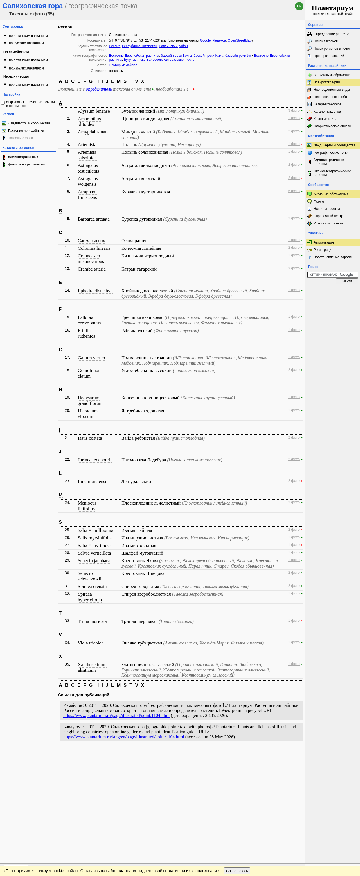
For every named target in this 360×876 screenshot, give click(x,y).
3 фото (294, 110)
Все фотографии (327, 82)
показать (116, 71)
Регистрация (323, 250)
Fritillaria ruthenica (86, 333)
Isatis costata (90, 438)
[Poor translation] (21, 797)
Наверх (296, 755)
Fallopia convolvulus (89, 320)
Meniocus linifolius (87, 505)
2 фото (294, 131)
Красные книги (325, 119)
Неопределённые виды (332, 90)
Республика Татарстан (139, 46)
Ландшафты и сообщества (29, 123)
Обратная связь (43, 755)
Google (205, 40)
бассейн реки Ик (238, 56)
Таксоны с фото (20, 138)
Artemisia (87, 144)
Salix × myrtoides (94, 545)
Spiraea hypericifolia (90, 596)
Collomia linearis (94, 248)
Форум (319, 201)
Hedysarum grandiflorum (90, 400)
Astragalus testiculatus (88, 168)
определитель (99, 89)
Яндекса (219, 40)
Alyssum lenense (94, 111)
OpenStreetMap (240, 40)
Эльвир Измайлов (123, 65)
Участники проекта (328, 223)
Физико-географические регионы (332, 173)
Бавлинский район (173, 46)
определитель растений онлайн (333, 9)
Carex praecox (91, 240)
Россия (114, 46)
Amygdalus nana (93, 132)
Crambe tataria (91, 269)
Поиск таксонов (326, 41)
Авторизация (324, 242)
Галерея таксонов (327, 104)
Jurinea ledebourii (95, 459)
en (299, 6)
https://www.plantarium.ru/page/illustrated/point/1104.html (116, 715)
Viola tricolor (90, 643)
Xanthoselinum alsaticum (92, 667)
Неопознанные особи (330, 97)
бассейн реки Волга (176, 56)
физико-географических (27, 164)
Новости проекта (327, 209)
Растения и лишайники (26, 131)
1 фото (294, 118)
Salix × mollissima (95, 530)
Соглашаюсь (237, 767)
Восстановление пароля (333, 257)
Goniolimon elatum (89, 373)
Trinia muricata (92, 621)
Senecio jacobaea (94, 560)
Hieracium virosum (88, 413)
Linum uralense (92, 481)
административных (23, 157)
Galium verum (91, 357)
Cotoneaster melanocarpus (91, 258)
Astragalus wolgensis (88, 181)
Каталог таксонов (327, 112)
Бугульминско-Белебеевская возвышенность (159, 60)
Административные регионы (329, 162)
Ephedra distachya (95, 290)
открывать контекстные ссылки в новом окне (30, 104)
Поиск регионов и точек (332, 49)
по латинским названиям (28, 36)
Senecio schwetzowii (89, 576)
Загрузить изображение (332, 75)
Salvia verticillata (94, 553)
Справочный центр (328, 216)
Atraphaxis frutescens (88, 194)
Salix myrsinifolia (95, 538)
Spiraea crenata (92, 586)
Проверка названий (329, 56)
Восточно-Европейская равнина (134, 56)
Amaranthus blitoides (89, 121)
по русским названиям (26, 43)
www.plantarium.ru (333, 756)
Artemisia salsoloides (88, 154)
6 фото (294, 191)
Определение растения (332, 34)
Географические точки (331, 153)
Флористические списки (332, 126)
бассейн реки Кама (208, 56)
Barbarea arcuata (93, 219)
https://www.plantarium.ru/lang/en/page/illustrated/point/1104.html (123, 736)
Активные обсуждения (331, 194)
